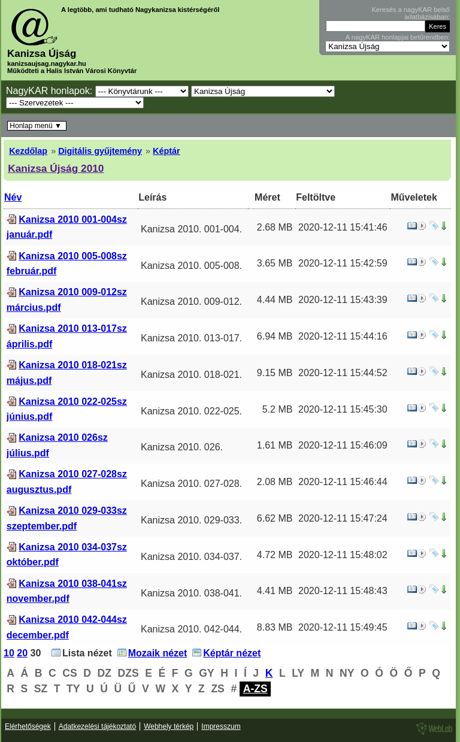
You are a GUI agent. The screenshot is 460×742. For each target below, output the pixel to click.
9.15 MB (275, 373)
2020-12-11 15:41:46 (343, 227)
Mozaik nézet (157, 653)
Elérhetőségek (28, 726)
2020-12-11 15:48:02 (343, 555)
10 (9, 653)
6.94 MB (275, 336)
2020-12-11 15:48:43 (343, 591)
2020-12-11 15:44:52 (343, 373)
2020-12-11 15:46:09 (343, 445)
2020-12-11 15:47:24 (343, 518)
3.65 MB (275, 263)
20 (22, 653)
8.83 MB (275, 627)
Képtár (166, 151)
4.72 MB (275, 555)
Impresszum (220, 726)
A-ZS (255, 689)
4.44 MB (275, 300)
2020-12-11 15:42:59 (343, 263)
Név (13, 197)
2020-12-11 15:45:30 (343, 409)
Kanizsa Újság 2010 (56, 168)
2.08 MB (275, 482)
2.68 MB (275, 227)
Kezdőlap (28, 151)
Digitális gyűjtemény (100, 151)
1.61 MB (275, 445)
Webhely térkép (168, 726)
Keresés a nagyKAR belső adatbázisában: (410, 13)
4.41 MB (275, 591)
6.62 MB (275, 518)
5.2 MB (277, 409)
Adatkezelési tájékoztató (97, 726)
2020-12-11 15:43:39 (343, 300)
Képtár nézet (232, 653)
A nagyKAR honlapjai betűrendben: (398, 37)
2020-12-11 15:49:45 (343, 627)
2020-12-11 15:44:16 (343, 336)
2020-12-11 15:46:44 (343, 482)
